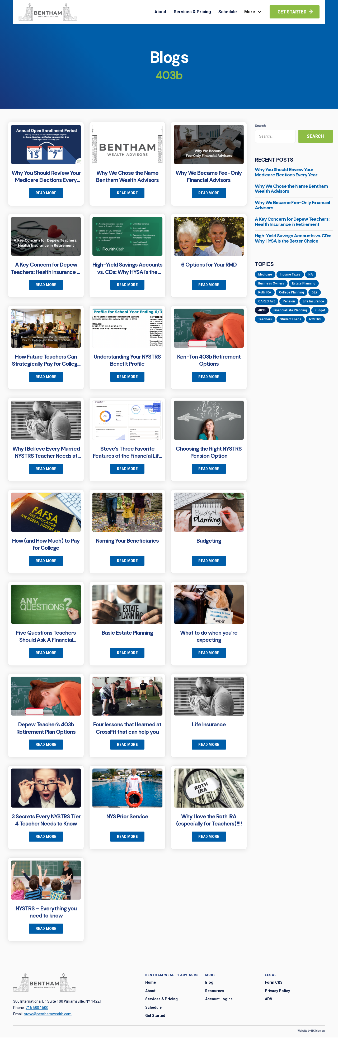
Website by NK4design (311, 1031)
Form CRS (274, 983)
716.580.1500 (37, 1008)
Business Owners (271, 283)
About (160, 11)
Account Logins (219, 999)
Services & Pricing (192, 11)
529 (314, 292)
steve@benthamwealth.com (48, 1014)
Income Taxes (290, 274)
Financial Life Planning (290, 310)
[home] (47, 12)
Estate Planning (303, 283)
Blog (209, 983)
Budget (320, 310)
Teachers (265, 319)
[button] (252, 12)
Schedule (227, 11)
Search (260, 126)
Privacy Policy (277, 991)
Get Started (295, 11)
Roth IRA (264, 292)
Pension (289, 301)
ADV (268, 999)
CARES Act (266, 301)
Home (150, 983)
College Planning (291, 292)
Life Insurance (313, 301)
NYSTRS (315, 319)
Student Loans (290, 319)
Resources (214, 991)
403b (262, 310)
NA (310, 274)
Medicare (265, 274)
